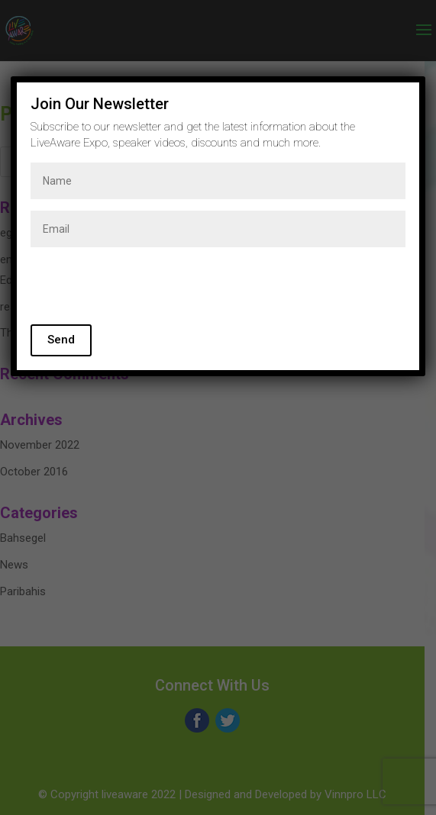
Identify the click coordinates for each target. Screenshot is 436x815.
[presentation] (147, 288)
